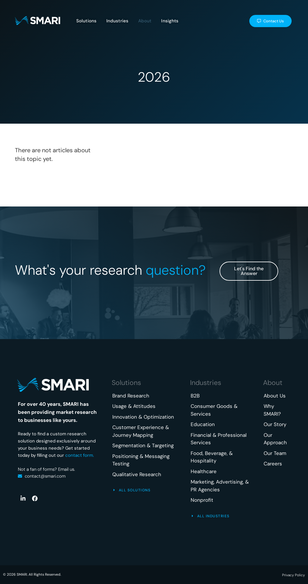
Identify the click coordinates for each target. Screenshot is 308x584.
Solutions (126, 382)
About (272, 382)
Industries (205, 382)
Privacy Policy (293, 575)
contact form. (79, 455)
